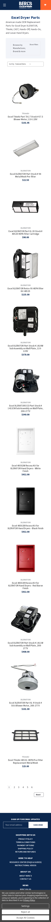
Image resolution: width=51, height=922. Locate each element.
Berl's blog (25, 889)
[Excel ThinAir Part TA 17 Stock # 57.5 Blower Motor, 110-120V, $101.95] (25, 92)
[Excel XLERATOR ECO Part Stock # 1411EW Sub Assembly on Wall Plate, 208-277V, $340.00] (25, 381)
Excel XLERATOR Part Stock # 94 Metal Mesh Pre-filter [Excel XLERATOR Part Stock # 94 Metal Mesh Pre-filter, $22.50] (25, 175)
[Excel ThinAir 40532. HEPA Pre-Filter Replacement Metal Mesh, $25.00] (25, 735)
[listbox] (23, 64)
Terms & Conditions (25, 842)
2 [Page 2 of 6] (14, 787)
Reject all (25, 911)
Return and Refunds (25, 851)
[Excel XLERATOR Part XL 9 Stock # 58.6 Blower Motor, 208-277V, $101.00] (25, 678)
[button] (25, 48)
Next (39, 794)
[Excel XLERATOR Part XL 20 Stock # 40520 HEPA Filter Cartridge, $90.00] (25, 206)
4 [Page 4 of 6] (23, 787)
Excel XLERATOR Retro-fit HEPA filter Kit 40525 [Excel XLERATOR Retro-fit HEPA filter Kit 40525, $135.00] (26, 290)
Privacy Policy (25, 839)
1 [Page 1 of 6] (9, 787)
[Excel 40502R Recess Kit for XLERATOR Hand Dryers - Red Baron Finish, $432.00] (25, 558)
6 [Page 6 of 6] (31, 787)
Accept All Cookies (26, 917)
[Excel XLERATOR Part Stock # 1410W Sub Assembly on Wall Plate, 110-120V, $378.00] (25, 321)
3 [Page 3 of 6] (18, 787)
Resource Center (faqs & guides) (26, 862)
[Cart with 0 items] (45, 5)
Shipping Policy (25, 848)
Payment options (25, 845)
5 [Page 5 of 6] (27, 787)
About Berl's (25, 875)
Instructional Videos (25, 865)
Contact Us (25, 879)
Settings (25, 906)
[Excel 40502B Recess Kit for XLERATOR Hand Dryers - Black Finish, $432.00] (25, 501)
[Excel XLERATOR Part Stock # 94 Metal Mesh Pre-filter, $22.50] (25, 149)
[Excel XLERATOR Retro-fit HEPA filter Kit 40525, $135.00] (25, 264)
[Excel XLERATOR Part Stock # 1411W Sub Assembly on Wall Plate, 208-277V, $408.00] (25, 618)
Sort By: (12, 64)
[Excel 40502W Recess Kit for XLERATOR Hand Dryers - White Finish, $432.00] (25, 441)
